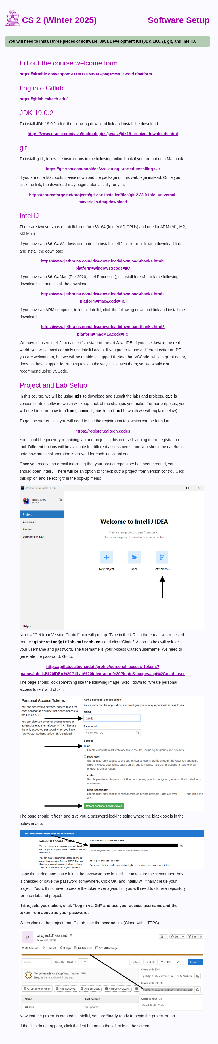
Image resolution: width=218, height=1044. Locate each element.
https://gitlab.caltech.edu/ (44, 99)
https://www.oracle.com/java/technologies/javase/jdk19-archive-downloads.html (103, 133)
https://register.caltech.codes (102, 431)
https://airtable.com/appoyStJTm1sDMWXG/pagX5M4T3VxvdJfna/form (86, 74)
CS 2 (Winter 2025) (59, 20)
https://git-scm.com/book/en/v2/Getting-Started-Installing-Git (103, 169)
